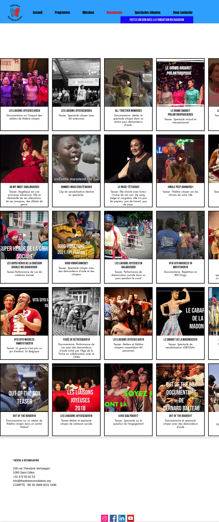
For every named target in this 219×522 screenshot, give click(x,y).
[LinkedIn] (121, 518)
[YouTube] (130, 518)
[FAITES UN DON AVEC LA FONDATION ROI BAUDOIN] (157, 19)
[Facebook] (113, 518)
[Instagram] (104, 518)
